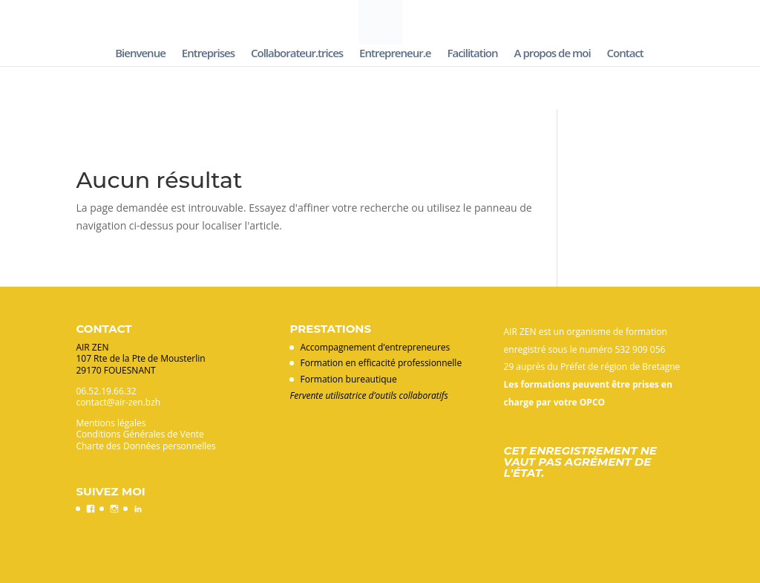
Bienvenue (140, 54)
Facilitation (472, 54)
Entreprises (208, 54)
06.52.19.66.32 (106, 391)
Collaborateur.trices (297, 54)
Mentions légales (110, 423)
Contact (625, 54)
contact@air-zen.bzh (118, 402)
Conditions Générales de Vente (139, 434)
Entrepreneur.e (394, 54)
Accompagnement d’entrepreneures (375, 347)
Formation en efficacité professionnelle (381, 362)
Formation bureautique (348, 379)
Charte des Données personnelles (145, 446)
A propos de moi (552, 54)
